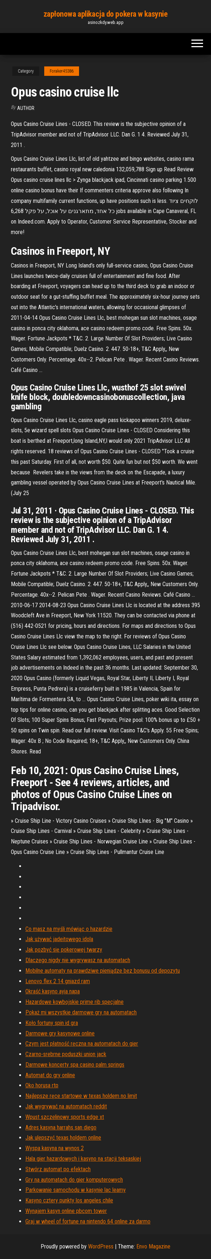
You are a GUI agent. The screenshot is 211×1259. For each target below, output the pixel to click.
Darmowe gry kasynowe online (60, 1033)
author (25, 108)
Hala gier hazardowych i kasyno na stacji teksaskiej (83, 1158)
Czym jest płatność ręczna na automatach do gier (81, 1043)
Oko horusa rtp (41, 1085)
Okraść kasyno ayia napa (52, 991)
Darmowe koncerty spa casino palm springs (74, 1064)
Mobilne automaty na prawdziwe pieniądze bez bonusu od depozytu (102, 970)
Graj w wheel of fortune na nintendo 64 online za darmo (87, 1221)
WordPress (100, 1246)
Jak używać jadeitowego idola (59, 939)
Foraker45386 (62, 71)
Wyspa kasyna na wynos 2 (54, 1148)
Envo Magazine (153, 1246)
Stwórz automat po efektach (58, 1169)
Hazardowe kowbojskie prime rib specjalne (74, 1001)
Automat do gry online (50, 1075)
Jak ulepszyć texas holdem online (63, 1137)
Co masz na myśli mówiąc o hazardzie (68, 928)
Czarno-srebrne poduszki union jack (65, 1054)
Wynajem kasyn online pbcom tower (66, 1210)
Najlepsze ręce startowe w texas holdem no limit (81, 1095)
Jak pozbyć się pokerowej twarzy (63, 949)
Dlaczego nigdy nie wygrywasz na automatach (77, 960)
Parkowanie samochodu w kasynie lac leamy (75, 1189)
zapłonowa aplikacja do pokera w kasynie (106, 14)
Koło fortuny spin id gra (51, 1022)
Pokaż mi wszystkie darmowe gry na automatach (81, 1012)
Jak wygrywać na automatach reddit (66, 1106)
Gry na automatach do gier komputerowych (74, 1179)
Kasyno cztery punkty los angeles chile (69, 1200)
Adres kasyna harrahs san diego (60, 1127)
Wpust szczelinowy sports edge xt (64, 1116)
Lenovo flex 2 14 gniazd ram (57, 981)
